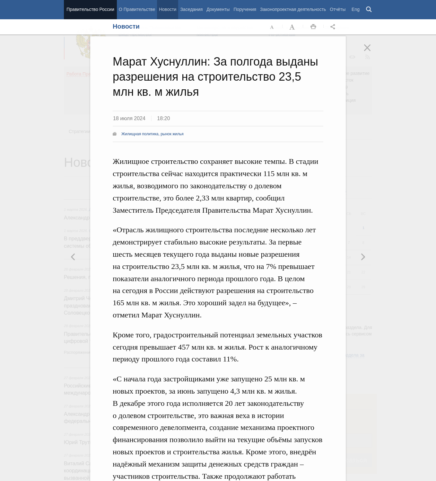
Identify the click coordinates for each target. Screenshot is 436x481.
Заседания (191, 9)
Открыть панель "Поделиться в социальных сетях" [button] (334, 27)
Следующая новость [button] (73, 256)
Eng (356, 9)
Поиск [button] (369, 9)
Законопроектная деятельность (293, 9)
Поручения (244, 9)
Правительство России (90, 9)
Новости (167, 9)
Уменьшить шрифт (272, 27)
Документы (218, 9)
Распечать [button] (313, 27)
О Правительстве (137, 9)
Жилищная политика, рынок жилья (152, 134)
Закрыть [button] (371, 52)
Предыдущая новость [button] (362, 256)
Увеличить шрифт (293, 27)
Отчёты (337, 9)
